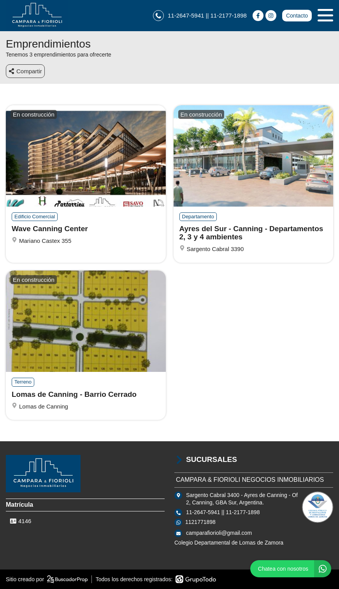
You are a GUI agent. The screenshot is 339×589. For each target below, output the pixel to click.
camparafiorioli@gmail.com (219, 533)
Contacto (297, 15)
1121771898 (200, 522)
